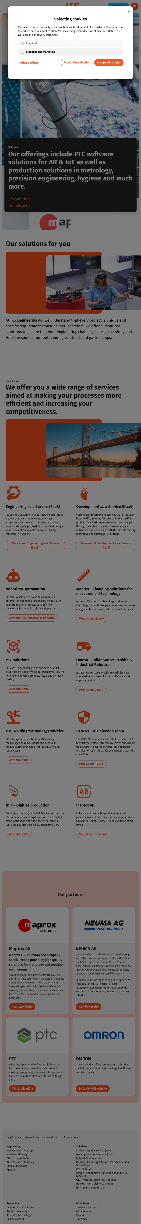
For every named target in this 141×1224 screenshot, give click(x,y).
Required (31, 43)
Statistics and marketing (40, 51)
